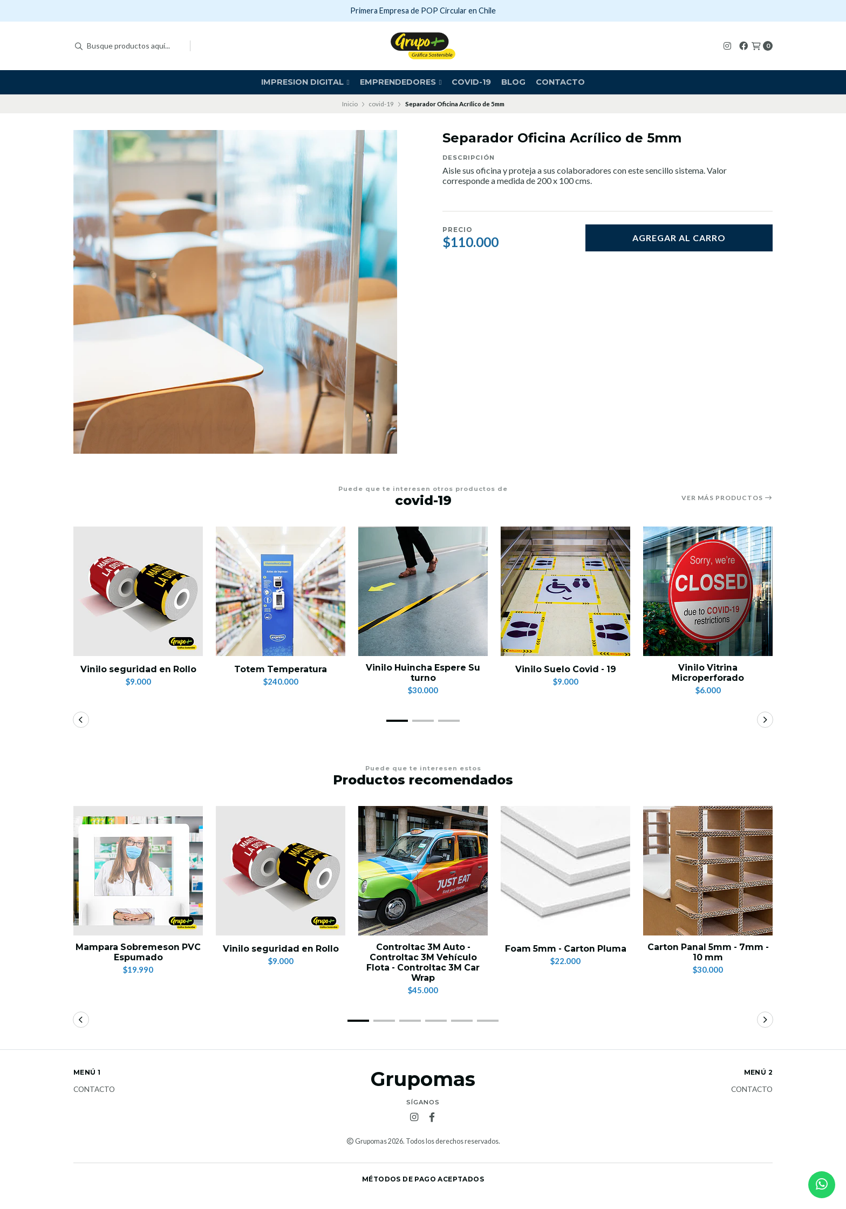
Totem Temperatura (281, 669)
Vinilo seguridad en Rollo (138, 669)
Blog (513, 82)
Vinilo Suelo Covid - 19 (566, 669)
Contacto (560, 82)
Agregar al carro (679, 238)
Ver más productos (727, 498)
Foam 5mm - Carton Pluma (565, 949)
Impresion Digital (305, 82)
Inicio (350, 103)
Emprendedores (401, 82)
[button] (397, 721)
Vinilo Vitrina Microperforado (708, 672)
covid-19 (471, 82)
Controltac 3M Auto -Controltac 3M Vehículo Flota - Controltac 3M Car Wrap (423, 962)
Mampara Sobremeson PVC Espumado (138, 952)
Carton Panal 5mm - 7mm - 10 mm (707, 952)
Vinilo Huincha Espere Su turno (423, 672)
